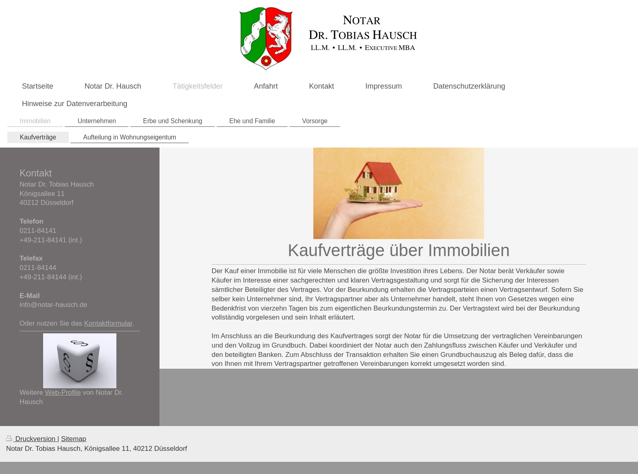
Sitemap (73, 439)
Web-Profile (63, 392)
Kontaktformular (108, 323)
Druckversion (31, 439)
